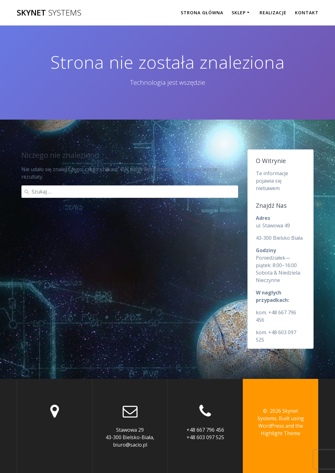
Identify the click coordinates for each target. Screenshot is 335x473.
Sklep (239, 13)
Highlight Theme (280, 433)
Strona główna (202, 13)
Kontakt (307, 13)
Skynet (49, 13)
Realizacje (273, 13)
